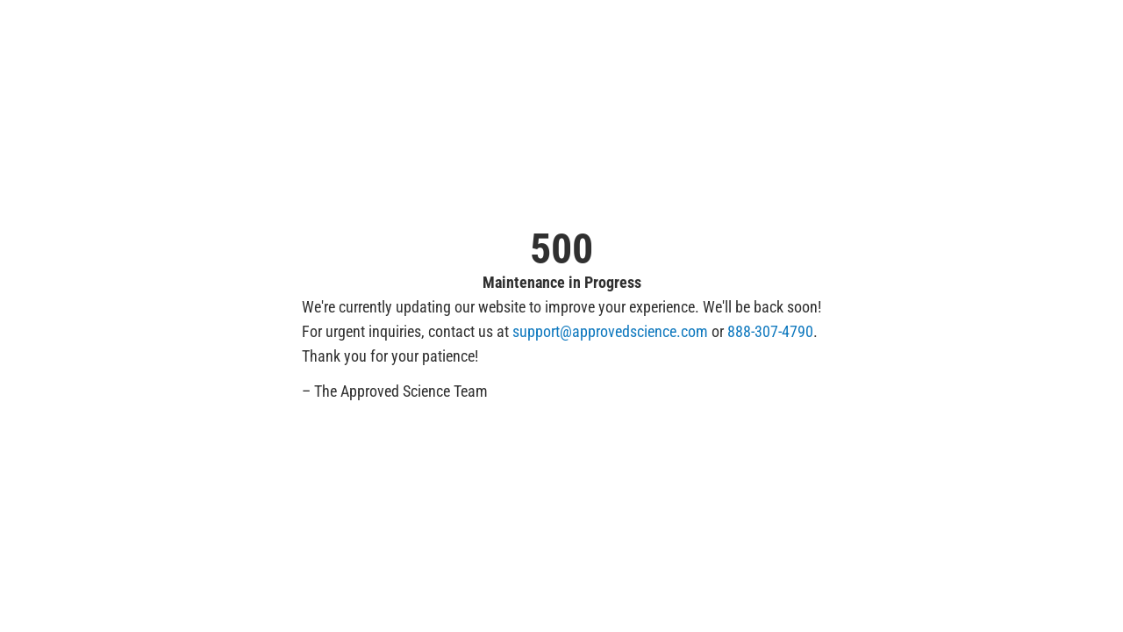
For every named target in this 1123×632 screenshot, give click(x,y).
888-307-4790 (770, 331)
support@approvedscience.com (610, 331)
